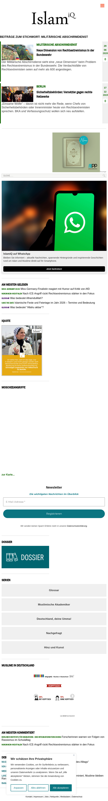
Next (71, 695)
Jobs (46, 797)
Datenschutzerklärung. (77, 526)
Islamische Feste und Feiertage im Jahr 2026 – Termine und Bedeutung (48, 302)
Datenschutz (77, 797)
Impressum (38, 797)
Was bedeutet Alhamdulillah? (22, 298)
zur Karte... (8, 474)
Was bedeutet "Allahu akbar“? (23, 307)
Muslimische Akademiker (54, 604)
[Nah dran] (74, 755)
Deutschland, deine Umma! (54, 618)
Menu (102, 4)
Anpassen (18, 788)
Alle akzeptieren (61, 788)
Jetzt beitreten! (54, 269)
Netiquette (54, 797)
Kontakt (29, 797)
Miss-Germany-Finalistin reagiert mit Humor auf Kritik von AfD (46, 289)
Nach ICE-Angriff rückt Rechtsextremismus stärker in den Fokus (48, 293)
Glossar (54, 590)
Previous (35, 695)
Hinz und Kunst (54, 647)
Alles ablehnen (38, 788)
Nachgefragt (54, 633)
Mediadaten (65, 797)
